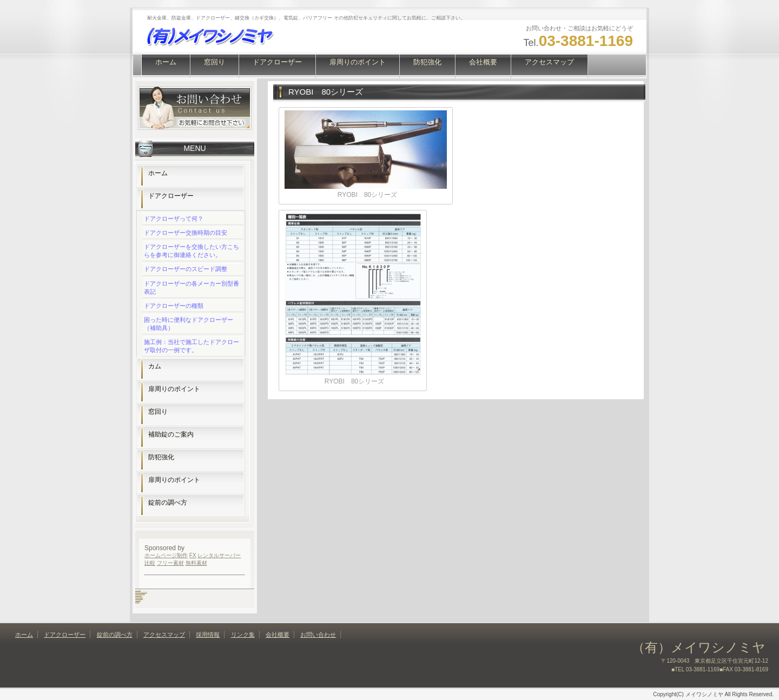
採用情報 (208, 634)
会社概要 (483, 62)
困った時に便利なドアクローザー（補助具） (188, 323)
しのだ (136, 590)
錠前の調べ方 (167, 502)
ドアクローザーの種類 (173, 305)
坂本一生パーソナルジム (141, 591)
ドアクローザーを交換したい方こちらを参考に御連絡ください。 (191, 250)
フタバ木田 (138, 599)
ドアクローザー (277, 62)
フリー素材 (170, 563)
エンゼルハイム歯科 (140, 593)
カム (154, 366)
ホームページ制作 (166, 555)
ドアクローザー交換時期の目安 (185, 232)
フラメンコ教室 (139, 598)
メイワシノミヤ (139, 596)
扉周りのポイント (357, 62)
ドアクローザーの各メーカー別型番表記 (191, 287)
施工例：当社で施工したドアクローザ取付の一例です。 (191, 346)
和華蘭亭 (137, 601)
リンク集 (243, 634)
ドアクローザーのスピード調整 (185, 269)
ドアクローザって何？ (173, 218)
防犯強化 (427, 62)
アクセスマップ (549, 62)
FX (192, 555)
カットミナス (138, 595)
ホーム (165, 62)
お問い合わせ (318, 634)
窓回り (214, 62)
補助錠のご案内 (171, 434)
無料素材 (196, 563)
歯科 (139, 590)
